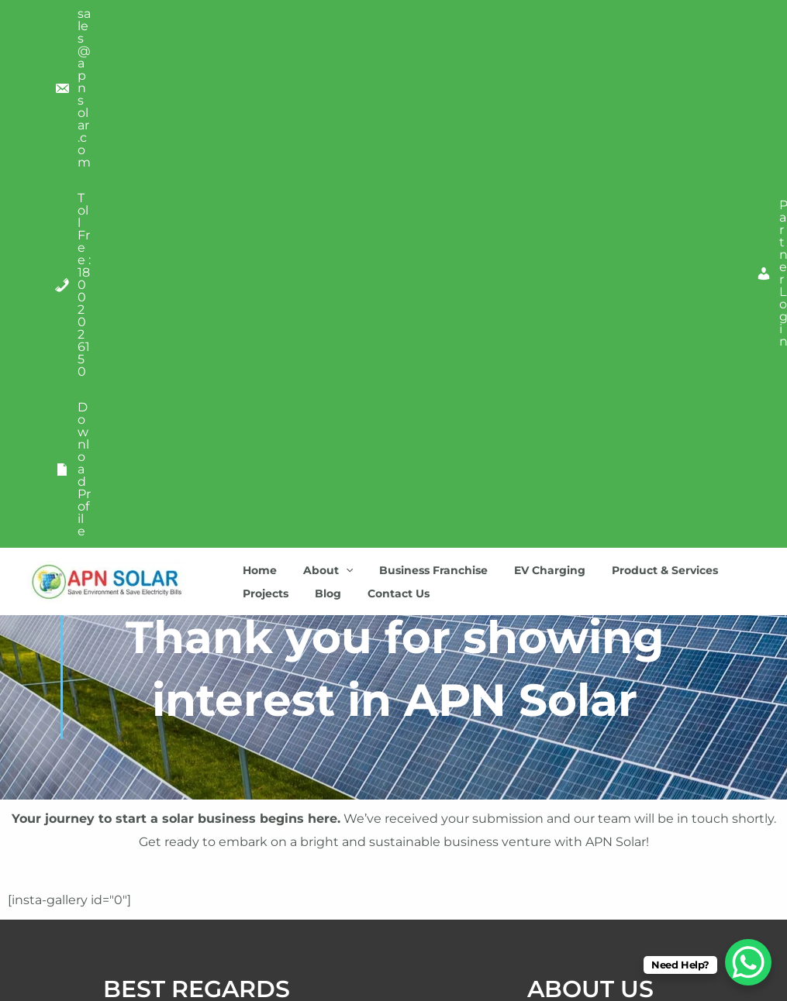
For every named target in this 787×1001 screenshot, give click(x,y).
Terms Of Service (196, 857)
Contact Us (387, 81)
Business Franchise (422, 58)
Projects (263, 81)
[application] (339, 58)
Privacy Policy (197, 821)
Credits (196, 893)
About (321, 58)
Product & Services (644, 58)
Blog (321, 81)
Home (257, 58)
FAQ (196, 928)
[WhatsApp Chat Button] (748, 962)
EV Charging (533, 58)
